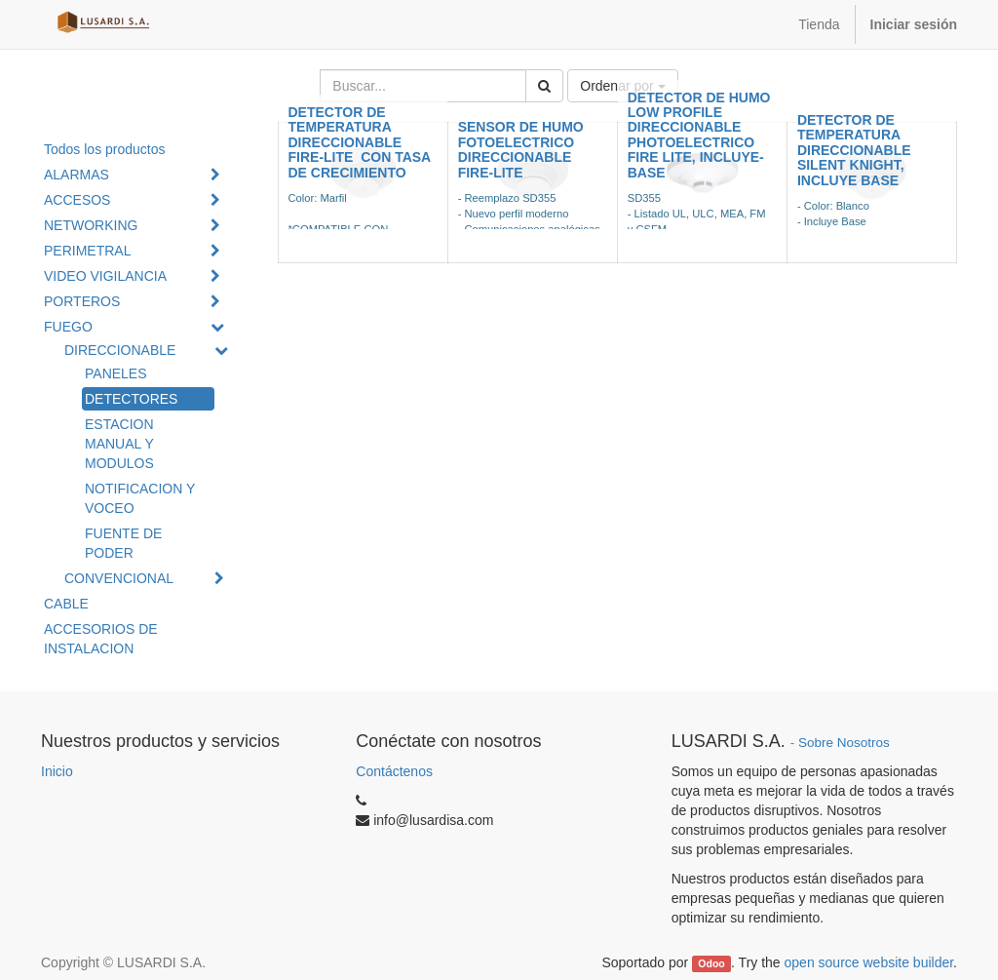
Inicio (57, 771)
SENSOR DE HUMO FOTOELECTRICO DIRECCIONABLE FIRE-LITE (521, 149)
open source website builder (869, 962)
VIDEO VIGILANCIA (105, 276)
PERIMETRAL (87, 250)
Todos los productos (105, 149)
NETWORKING (90, 225)
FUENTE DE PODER (123, 543)
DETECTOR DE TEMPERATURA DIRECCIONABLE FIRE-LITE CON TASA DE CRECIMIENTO (359, 142)
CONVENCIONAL (118, 578)
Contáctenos (394, 771)
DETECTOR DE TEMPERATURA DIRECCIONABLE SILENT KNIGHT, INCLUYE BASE (854, 150)
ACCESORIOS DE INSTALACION (101, 638)
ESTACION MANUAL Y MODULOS (119, 443)
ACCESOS (77, 200)
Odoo (711, 963)
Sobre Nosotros (844, 742)
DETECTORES (131, 399)
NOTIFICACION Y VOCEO (140, 498)
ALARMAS (76, 174)
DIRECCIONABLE (119, 350)
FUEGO (68, 326)
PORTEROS (82, 301)
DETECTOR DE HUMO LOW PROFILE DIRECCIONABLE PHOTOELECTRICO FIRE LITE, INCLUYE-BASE (699, 135)
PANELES (116, 373)
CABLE (66, 603)
